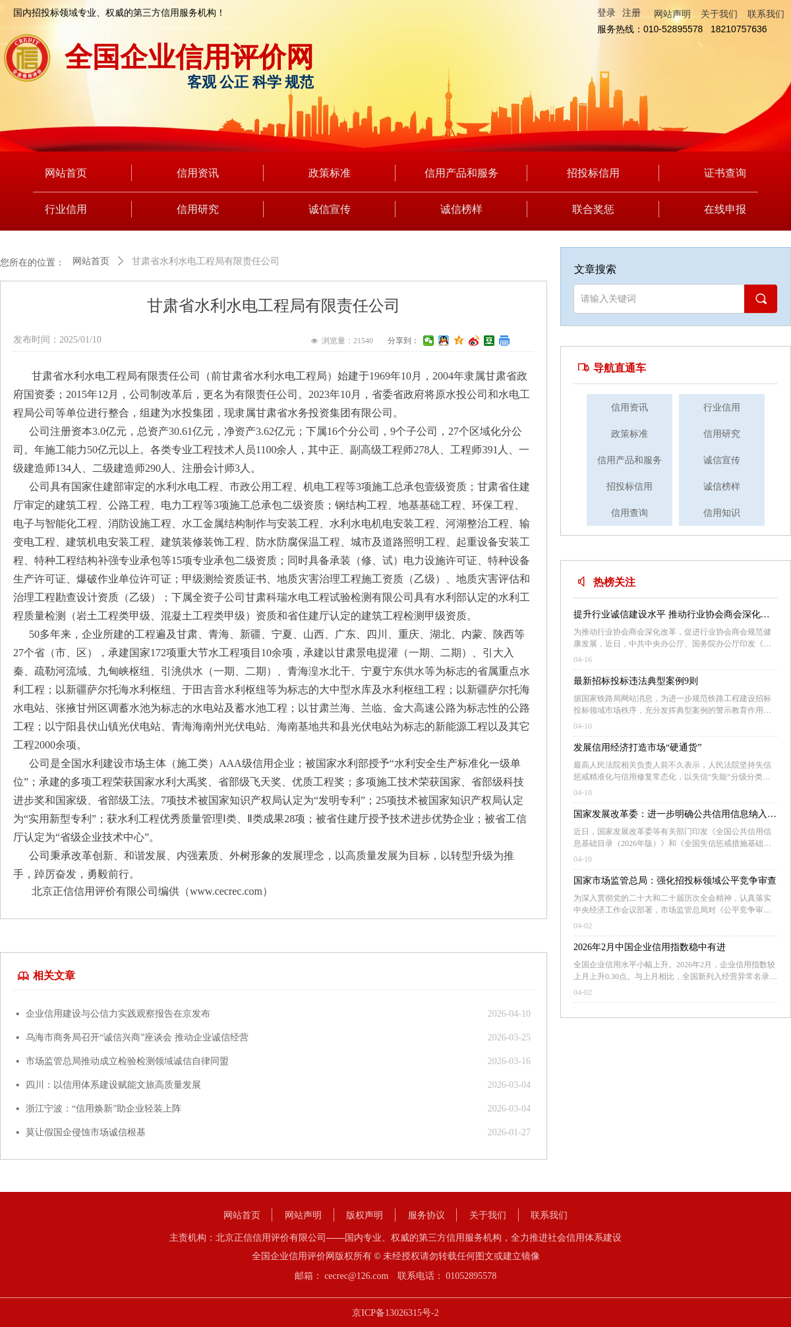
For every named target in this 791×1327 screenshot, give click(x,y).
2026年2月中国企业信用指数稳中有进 (649, 947)
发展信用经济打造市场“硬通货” (637, 747)
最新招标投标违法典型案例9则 (635, 681)
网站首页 (91, 261)
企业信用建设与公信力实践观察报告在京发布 (118, 1014)
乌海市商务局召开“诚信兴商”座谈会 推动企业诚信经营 (137, 1037)
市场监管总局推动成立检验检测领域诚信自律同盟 (127, 1061)
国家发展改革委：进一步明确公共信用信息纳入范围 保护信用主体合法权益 (674, 815)
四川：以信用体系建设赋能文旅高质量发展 (113, 1085)
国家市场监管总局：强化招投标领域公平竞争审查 (674, 881)
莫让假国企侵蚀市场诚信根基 (86, 1132)
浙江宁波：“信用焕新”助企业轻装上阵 (103, 1109)
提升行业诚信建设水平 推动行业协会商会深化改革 (671, 616)
